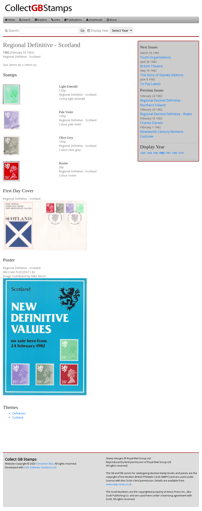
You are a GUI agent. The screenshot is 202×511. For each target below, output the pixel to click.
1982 (162, 153)
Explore (41, 19)
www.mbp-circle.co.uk (118, 484)
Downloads (94, 19)
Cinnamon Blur (44, 463)
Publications (73, 19)
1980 (174, 153)
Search (25, 19)
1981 (168, 153)
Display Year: (98, 31)
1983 (155, 153)
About (112, 19)
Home (10, 19)
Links (55, 19)
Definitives (19, 413)
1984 (149, 153)
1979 (180, 153)
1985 (143, 153)
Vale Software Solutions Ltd (40, 467)
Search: (12, 31)
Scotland (17, 417)
